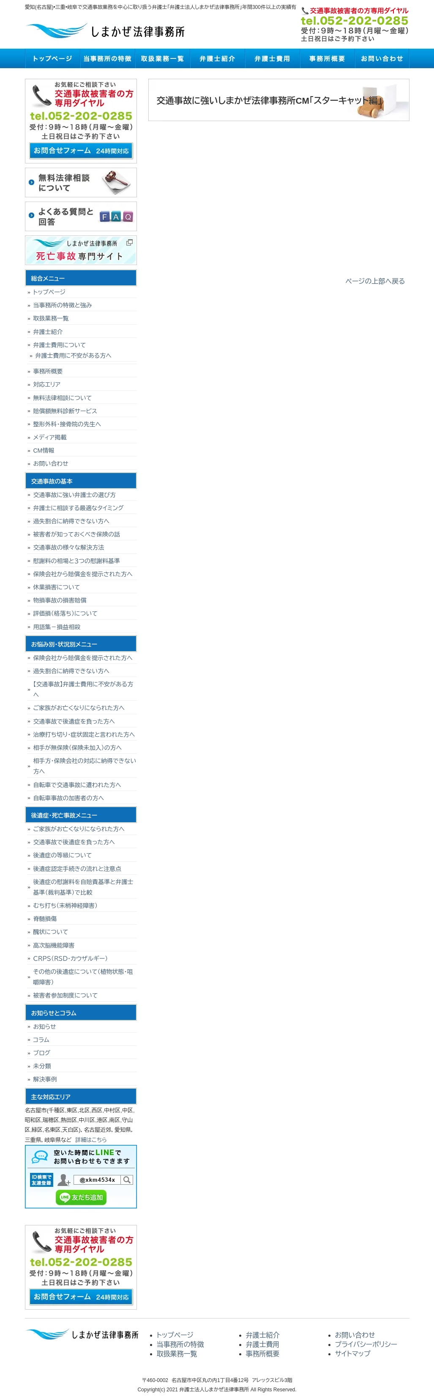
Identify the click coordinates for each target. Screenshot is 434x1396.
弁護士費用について (59, 345)
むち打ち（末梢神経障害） (65, 905)
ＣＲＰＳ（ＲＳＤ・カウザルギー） (70, 958)
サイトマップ (353, 1353)
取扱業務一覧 (162, 58)
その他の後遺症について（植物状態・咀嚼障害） (83, 977)
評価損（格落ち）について (65, 613)
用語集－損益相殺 (57, 627)
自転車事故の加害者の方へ (68, 798)
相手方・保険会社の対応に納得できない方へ (84, 766)
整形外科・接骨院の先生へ (67, 424)
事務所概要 (327, 58)
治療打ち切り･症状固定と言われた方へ (84, 734)
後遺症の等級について (62, 855)
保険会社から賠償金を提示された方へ (83, 574)
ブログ (41, 1053)
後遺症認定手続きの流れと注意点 (77, 868)
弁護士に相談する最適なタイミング (78, 508)
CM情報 (44, 450)
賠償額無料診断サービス (65, 411)
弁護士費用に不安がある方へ (73, 355)
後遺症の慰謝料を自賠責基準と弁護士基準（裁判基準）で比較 (83, 887)
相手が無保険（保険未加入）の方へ (77, 747)
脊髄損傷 (45, 918)
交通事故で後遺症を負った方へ (74, 721)
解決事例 (45, 1079)
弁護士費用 (272, 58)
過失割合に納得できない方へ (71, 521)
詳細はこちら (91, 1140)
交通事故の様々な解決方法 (68, 547)
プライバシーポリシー (366, 1344)
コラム (41, 1040)
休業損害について (56, 587)
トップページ (52, 58)
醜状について (50, 932)
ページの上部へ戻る (375, 281)
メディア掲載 (50, 437)
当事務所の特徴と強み (62, 305)
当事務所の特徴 (107, 58)
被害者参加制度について (65, 995)
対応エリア (47, 384)
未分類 (42, 1066)
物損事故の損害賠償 (60, 600)
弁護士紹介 (217, 58)
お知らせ (44, 1026)
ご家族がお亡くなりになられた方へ (79, 708)
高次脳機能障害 (54, 945)
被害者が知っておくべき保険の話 (76, 534)
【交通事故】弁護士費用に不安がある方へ (83, 689)
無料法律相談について (62, 398)
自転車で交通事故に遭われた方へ (77, 785)
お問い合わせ (382, 58)
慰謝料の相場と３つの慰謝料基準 (76, 561)
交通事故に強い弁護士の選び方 (74, 495)
